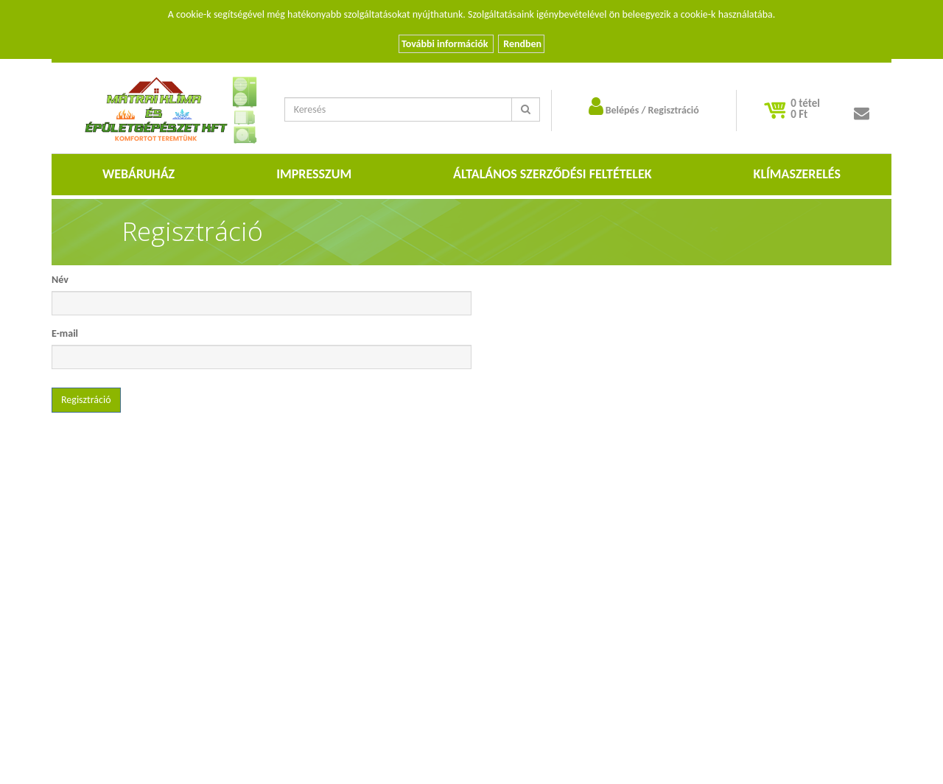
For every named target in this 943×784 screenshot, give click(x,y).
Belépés (622, 110)
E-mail (65, 333)
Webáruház (138, 174)
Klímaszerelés (797, 174)
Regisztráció (673, 110)
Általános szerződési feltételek (552, 174)
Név (60, 279)
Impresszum (313, 174)
